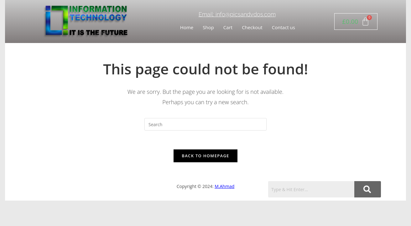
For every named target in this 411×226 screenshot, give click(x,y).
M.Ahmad (224, 186)
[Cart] (355, 21)
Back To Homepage (205, 156)
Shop (208, 27)
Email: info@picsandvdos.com (237, 14)
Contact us (283, 27)
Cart (227, 27)
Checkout (252, 27)
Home (186, 27)
